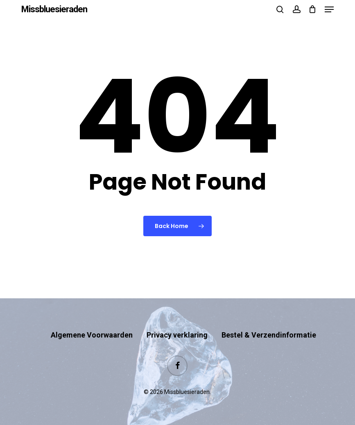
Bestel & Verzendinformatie (269, 335)
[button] (329, 9)
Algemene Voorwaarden (92, 335)
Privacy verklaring (177, 335)
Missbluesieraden (54, 9)
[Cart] (313, 9)
